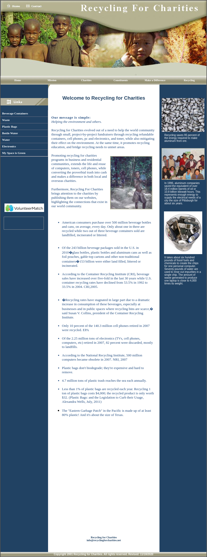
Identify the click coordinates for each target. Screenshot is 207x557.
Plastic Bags (9, 126)
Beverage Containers (15, 113)
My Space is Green (13, 152)
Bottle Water (10, 133)
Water (6, 139)
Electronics (9, 146)
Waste (6, 120)
